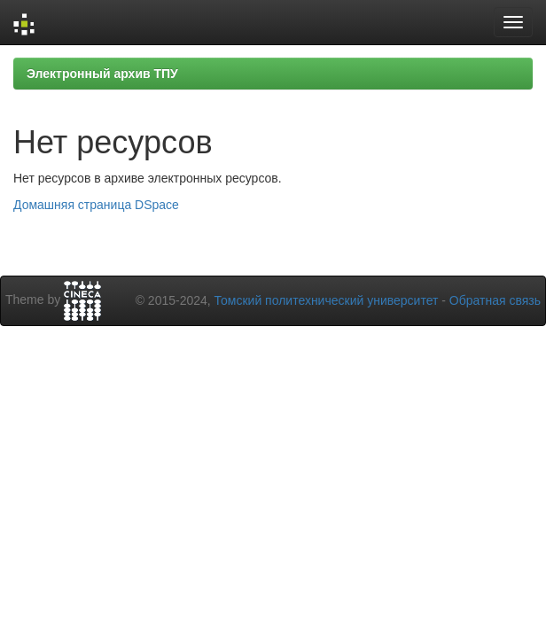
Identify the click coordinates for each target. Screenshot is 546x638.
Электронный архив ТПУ (102, 73)
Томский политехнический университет (326, 300)
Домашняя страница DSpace (96, 205)
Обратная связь (495, 300)
